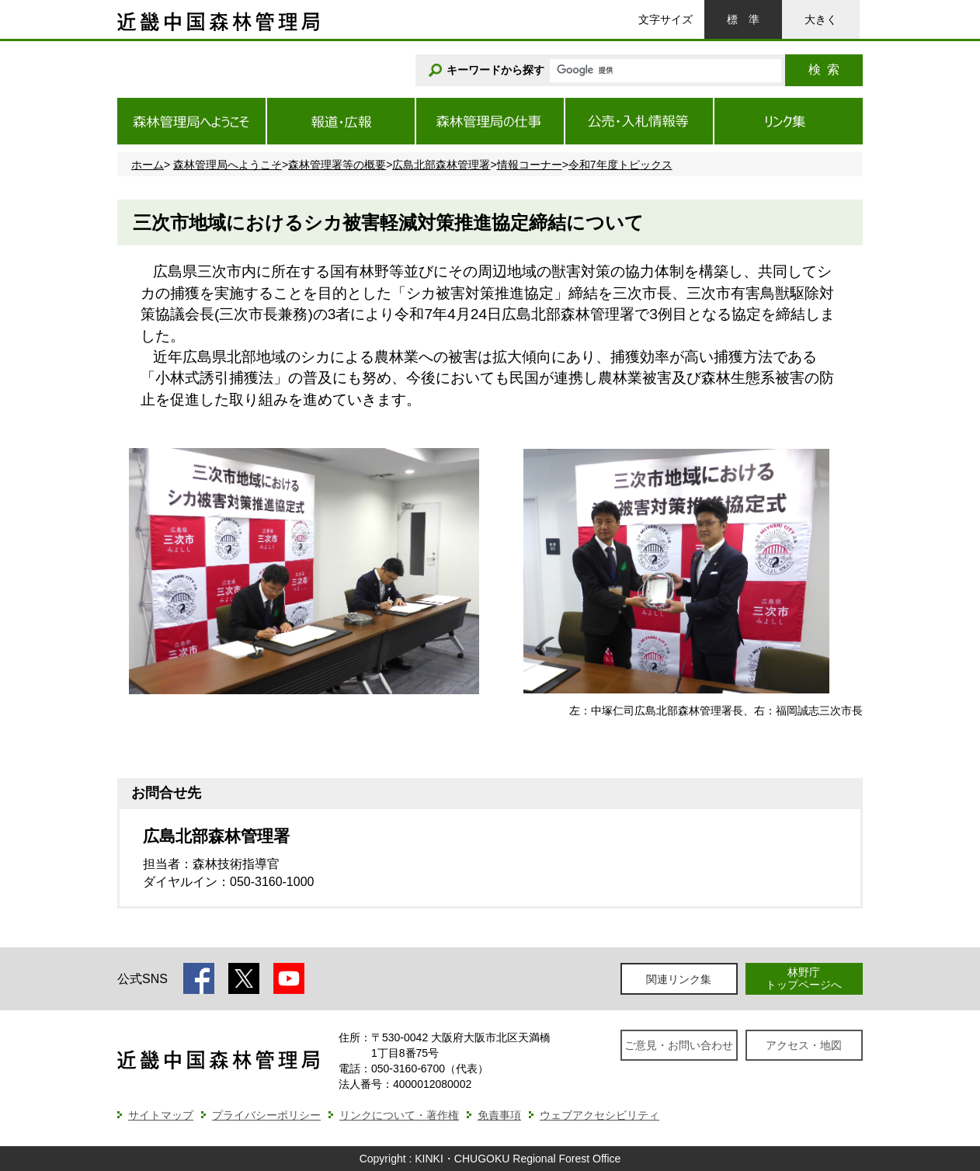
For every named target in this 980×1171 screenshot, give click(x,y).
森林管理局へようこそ (227, 164)
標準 (743, 19)
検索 (823, 69)
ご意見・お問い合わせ (678, 1045)
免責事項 (499, 1115)
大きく (821, 19)
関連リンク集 (678, 979)
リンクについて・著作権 (399, 1115)
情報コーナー (529, 164)
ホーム (147, 164)
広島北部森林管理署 (441, 164)
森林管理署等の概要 (337, 164)
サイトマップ (160, 1115)
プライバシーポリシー (266, 1115)
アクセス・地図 (804, 1045)
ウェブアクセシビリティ (599, 1115)
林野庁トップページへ (804, 978)
